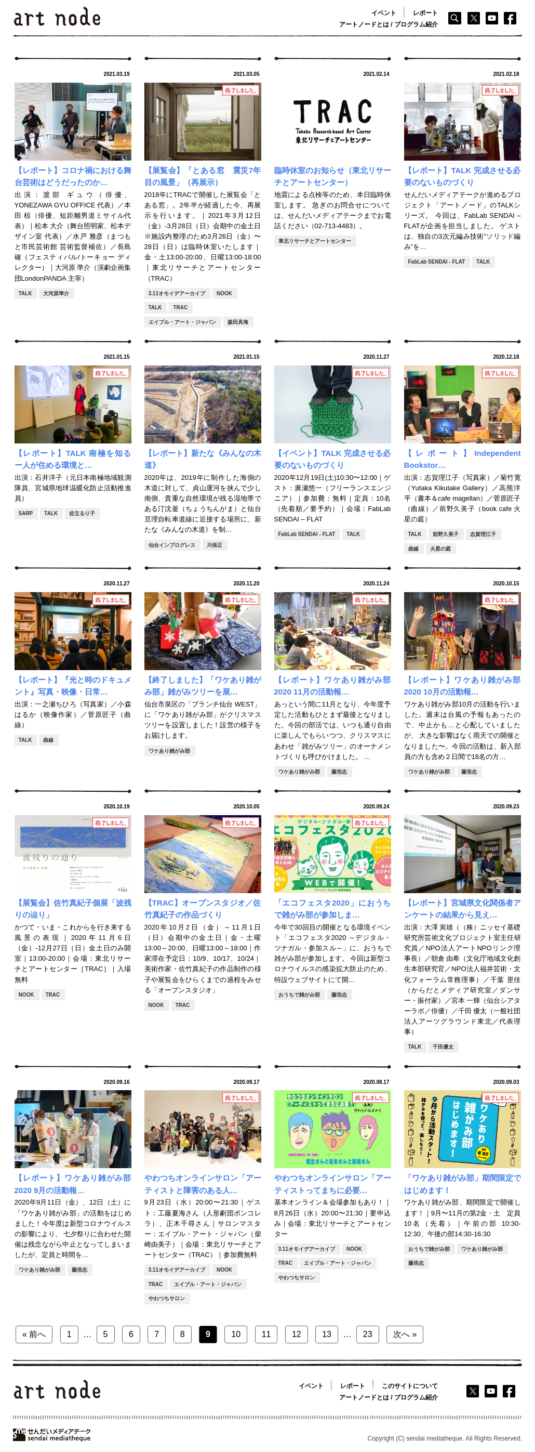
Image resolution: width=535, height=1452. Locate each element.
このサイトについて (410, 1386)
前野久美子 (446, 534)
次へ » (405, 1334)
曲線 (413, 549)
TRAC (180, 307)
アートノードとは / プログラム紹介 (388, 24)
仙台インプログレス (172, 545)
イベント (383, 13)
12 (296, 1334)
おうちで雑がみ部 (299, 995)
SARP (26, 513)
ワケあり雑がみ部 (169, 751)
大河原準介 (56, 293)
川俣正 (214, 545)
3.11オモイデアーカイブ (177, 293)
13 (326, 1334)
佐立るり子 (82, 513)
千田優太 (443, 1047)
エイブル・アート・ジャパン (182, 322)
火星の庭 (440, 549)
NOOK (224, 293)
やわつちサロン (167, 1298)
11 (266, 1334)
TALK (25, 293)
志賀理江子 (483, 534)
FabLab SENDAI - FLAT (436, 262)
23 (367, 1334)
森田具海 (238, 322)
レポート (425, 13)
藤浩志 (339, 772)
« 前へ (34, 1334)
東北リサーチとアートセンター (314, 241)
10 (235, 1334)
